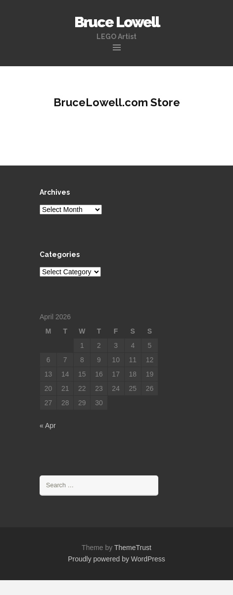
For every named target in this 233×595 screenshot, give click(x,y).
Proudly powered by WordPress (116, 559)
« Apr (48, 425)
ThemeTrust (132, 548)
